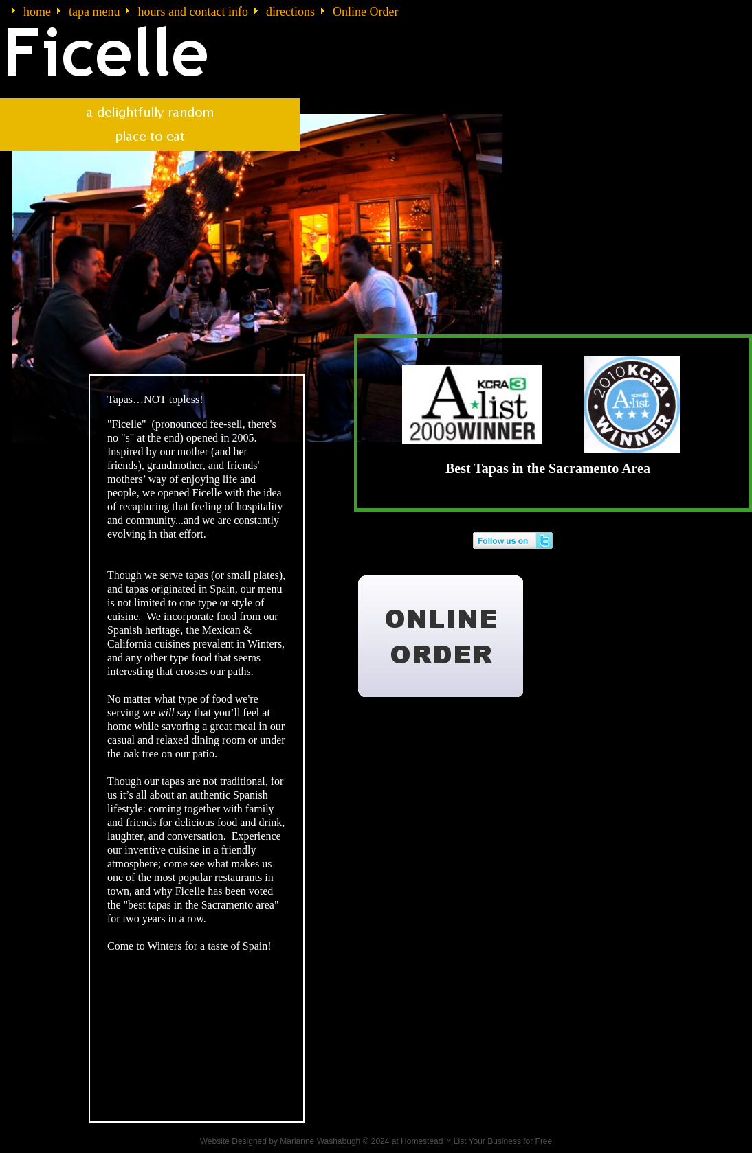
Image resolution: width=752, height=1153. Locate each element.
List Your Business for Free (503, 1141)
